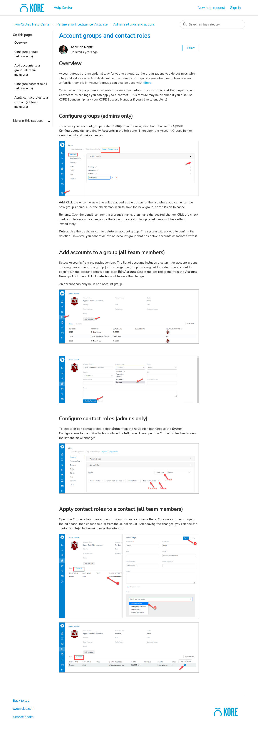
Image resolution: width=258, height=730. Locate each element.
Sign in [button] (235, 8)
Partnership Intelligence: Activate (82, 24)
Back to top (21, 700)
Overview (21, 43)
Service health (23, 717)
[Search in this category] (212, 24)
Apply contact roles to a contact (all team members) (31, 102)
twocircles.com (23, 708)
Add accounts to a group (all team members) (27, 70)
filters (147, 83)
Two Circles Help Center (32, 24)
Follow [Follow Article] (191, 47)
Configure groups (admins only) (26, 54)
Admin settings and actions (134, 24)
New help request (211, 8)
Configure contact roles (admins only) (30, 86)
